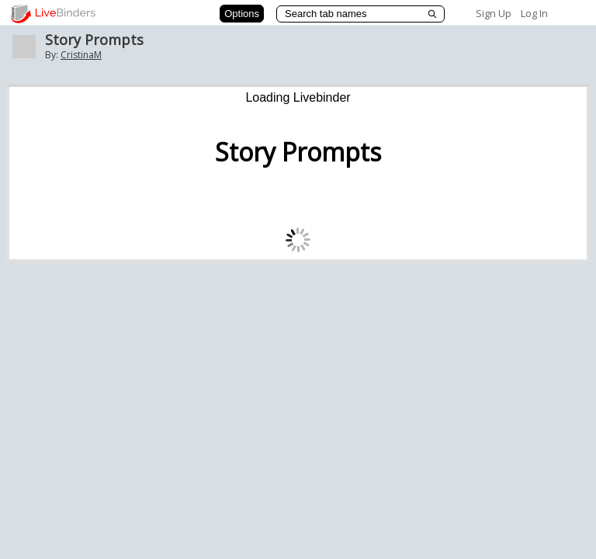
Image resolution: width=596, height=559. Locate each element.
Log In (534, 13)
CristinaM (81, 54)
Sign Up (493, 13)
